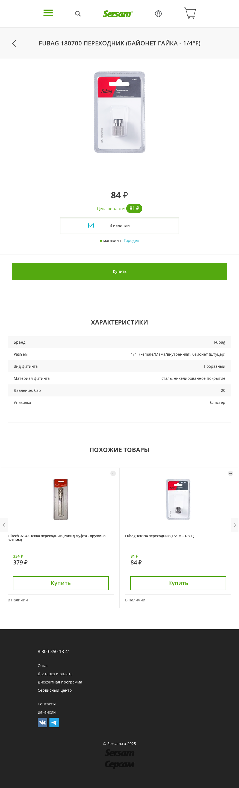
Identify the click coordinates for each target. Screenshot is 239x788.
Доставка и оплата (55, 673)
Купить (119, 271)
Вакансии (47, 712)
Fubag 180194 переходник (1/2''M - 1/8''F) (159, 535)
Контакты (47, 703)
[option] (119, 112)
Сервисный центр (55, 690)
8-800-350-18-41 (54, 651)
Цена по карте (110, 208)
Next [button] (235, 525)
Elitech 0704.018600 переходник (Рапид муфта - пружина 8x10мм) (57, 537)
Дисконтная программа (60, 682)
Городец (131, 240)
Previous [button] (4, 525)
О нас (43, 665)
